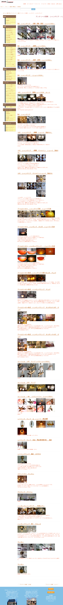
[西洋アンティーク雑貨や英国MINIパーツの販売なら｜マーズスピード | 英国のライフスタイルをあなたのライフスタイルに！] (7, 2)
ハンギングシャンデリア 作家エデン (31, 506)
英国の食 (7, 74)
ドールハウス (43, 3)
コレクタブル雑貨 (9, 59)
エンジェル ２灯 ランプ (26, 382)
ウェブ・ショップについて (10, 125)
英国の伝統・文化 (9, 78)
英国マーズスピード (9, 120)
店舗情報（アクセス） (10, 118)
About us (51, 589)
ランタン (21, 542)
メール (5, 6)
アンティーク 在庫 (15, 13)
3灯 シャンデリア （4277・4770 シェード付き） (35, 60)
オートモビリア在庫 (9, 33)
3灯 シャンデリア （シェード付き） (31, 75)
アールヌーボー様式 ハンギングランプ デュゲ (34, 289)
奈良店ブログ (8, 23)
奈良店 (49, 3)
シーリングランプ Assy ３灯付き (29, 454)
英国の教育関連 (9, 73)
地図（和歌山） (13, 6)
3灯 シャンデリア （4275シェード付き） (32, 46)
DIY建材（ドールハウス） (10, 101)
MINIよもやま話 (9, 39)
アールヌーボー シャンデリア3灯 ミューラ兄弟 (34, 209)
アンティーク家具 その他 (25, 584)
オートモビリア (30, 3)
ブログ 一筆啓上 (9, 106)
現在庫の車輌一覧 (9, 28)
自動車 (24, 3)
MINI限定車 (8, 40)
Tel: (1, 6)
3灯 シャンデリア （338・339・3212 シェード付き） (36, 24)
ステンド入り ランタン (26, 474)
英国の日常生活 (9, 76)
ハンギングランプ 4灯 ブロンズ (29, 524)
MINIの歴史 (8, 35)
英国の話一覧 (8, 71)
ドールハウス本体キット (10, 89)
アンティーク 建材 (9, 57)
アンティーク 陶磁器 (9, 54)
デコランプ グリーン (25, 492)
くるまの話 (8, 42)
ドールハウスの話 (9, 86)
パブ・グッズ (8, 62)
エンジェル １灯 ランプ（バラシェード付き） (34, 361)
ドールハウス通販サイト (10, 84)
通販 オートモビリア (10, 127)
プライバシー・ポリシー (51, 599)
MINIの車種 (8, 37)
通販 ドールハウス (9, 130)
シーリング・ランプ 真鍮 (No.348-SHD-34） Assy (35, 440)
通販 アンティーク (9, 128)
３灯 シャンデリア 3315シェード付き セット (34, 92)
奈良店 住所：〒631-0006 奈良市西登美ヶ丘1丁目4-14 (31, 592)
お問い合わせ (59, 3)
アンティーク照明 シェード (52, 584)
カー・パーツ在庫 (9, 32)
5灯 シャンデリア (24, 114)
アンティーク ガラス (10, 56)
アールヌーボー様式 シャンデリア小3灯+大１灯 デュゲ (37, 273)
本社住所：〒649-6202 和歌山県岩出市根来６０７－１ (12, 592)
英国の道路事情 (9, 79)
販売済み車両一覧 (9, 30)
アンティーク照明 (9, 52)
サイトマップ (51, 601)
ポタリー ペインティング (10, 22)
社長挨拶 (7, 117)
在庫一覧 (8, 13)
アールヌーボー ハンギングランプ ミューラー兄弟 (36, 246)
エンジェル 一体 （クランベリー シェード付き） (35, 396)
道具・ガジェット (9, 61)
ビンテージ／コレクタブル (10, 66)
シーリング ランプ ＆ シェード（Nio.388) (33, 419)
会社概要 (51, 595)
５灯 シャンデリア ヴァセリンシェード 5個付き (35, 173)
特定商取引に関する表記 (51, 598)
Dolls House (8, 88)
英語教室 (7, 20)
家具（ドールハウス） (10, 91)
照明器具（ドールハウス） (10, 95)
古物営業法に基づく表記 (51, 596)
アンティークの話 (9, 47)
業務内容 (7, 111)
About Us (53, 3)
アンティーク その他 (10, 64)
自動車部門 (8, 113)
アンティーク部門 (9, 115)
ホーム (4, 13)
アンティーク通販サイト (10, 50)
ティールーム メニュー (10, 18)
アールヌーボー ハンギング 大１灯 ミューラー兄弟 (36, 227)
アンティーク (37, 3)
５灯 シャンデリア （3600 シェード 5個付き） (35, 132)
